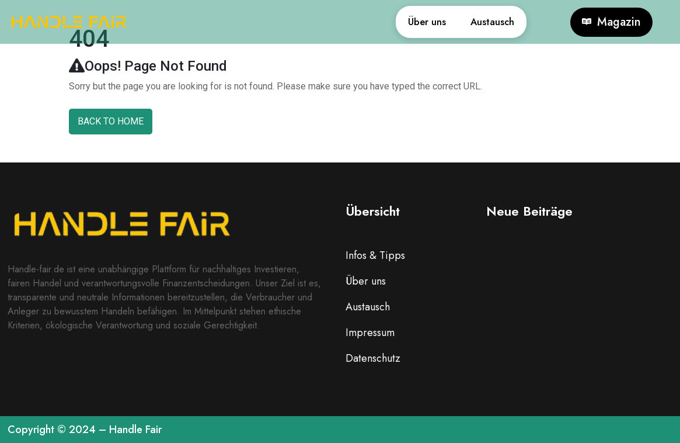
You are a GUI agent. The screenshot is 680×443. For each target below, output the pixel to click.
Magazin (611, 22)
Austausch (483, 21)
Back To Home (111, 121)
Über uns (399, 21)
